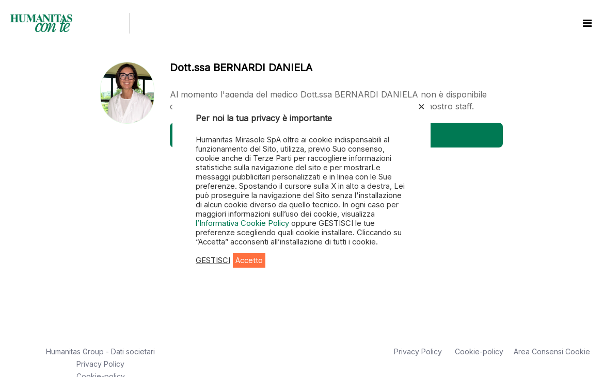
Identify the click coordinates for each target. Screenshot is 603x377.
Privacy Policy (100, 363)
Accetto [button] (249, 260)
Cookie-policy (479, 351)
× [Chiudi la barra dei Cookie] (421, 105)
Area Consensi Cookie (552, 351)
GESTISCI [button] (213, 260)
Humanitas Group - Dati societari (100, 351)
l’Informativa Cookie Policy (243, 223)
